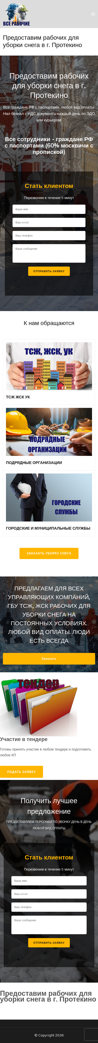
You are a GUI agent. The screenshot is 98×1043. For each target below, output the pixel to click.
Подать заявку (21, 772)
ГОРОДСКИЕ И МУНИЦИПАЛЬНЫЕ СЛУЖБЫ (48, 528)
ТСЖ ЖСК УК (18, 397)
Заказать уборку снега (49, 553)
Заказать (49, 658)
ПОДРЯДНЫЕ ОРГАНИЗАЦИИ (34, 462)
